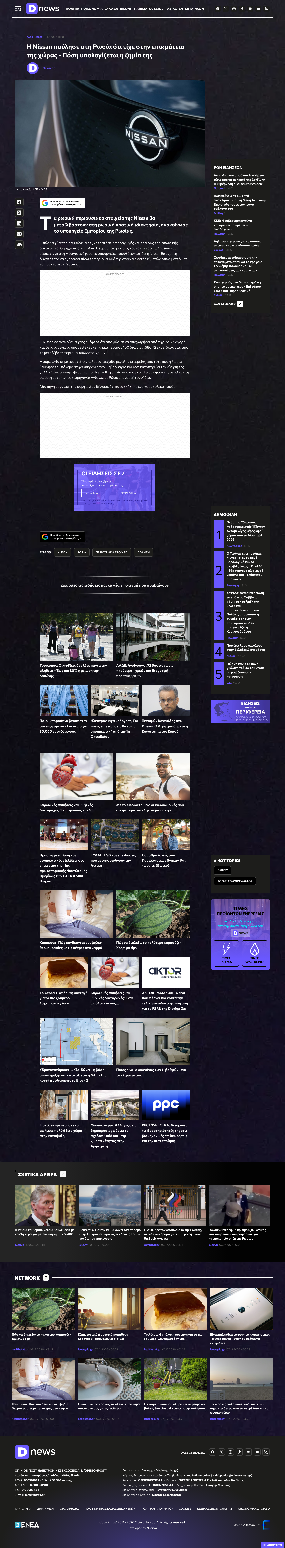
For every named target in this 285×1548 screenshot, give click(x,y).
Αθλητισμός (234, 545)
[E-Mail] (19, 234)
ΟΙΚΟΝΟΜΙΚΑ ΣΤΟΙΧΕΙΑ (254, 1508)
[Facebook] (19, 202)
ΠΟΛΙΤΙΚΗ (74, 8)
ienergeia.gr (85, 1349)
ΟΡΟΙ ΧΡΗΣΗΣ (69, 1508)
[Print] (19, 244)
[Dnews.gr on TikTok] (242, 9)
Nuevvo (152, 1528)
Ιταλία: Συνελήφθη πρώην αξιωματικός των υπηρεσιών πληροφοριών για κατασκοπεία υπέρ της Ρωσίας (237, 1234)
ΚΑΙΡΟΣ (222, 870)
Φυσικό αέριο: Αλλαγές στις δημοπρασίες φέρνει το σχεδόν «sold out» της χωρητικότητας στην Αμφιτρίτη (113, 1135)
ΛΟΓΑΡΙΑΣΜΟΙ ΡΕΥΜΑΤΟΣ (234, 881)
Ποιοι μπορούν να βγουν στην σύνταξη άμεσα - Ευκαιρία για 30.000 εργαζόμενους (63, 726)
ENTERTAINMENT (192, 8)
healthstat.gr (20, 1349)
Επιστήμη (233, 585)
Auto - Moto (34, 36)
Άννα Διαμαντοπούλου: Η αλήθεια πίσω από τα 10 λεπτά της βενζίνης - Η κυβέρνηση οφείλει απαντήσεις (240, 179)
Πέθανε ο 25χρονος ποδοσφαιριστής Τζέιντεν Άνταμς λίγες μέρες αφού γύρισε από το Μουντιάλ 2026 (246, 530)
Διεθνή (218, 213)
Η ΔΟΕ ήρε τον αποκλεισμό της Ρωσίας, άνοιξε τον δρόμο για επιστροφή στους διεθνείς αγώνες (173, 1234)
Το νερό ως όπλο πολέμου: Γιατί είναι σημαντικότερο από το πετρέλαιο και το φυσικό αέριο (239, 1408)
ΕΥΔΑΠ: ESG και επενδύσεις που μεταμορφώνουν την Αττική (113, 860)
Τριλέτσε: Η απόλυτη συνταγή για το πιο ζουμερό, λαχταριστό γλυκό (63, 998)
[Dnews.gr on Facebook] (218, 9)
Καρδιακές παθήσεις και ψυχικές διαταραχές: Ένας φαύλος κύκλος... (112, 998)
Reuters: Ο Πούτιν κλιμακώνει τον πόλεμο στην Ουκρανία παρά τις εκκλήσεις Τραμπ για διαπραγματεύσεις (110, 1234)
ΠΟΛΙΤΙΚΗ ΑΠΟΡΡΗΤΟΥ (157, 1508)
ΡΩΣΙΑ (81, 552)
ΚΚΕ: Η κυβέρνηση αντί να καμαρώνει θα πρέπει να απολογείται (233, 225)
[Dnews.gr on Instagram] (234, 9)
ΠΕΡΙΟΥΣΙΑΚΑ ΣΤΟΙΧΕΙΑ (112, 552)
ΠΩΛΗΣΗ (143, 552)
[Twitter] (19, 212)
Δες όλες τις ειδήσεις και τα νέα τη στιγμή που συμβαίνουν (115, 585)
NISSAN (62, 552)
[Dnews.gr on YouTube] (258, 9)
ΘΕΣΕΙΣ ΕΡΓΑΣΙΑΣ (163, 8)
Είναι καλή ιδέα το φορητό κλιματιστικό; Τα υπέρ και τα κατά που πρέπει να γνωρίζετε (240, 1338)
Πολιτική (219, 188)
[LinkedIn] (19, 223)
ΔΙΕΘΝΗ (126, 8)
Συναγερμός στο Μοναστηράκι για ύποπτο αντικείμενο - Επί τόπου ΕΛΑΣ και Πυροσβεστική (239, 286)
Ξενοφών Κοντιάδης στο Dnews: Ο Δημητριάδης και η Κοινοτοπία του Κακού (165, 726)
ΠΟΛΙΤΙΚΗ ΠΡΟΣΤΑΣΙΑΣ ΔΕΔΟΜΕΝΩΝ (110, 1508)
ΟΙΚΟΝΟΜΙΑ (93, 8)
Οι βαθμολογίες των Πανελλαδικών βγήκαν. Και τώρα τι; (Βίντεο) (164, 860)
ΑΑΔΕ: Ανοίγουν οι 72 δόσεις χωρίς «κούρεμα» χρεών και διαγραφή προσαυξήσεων (144, 670)
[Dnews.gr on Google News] (250, 9)
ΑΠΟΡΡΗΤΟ (274, 1545)
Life (229, 682)
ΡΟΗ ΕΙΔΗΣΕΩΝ (228, 167)
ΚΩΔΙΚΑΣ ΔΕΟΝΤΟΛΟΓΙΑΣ (214, 1508)
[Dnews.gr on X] (226, 9)
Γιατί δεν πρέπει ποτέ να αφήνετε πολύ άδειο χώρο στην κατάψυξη (61, 1130)
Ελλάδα (219, 249)
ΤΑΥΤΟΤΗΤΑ (23, 1508)
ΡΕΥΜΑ (226, 953)
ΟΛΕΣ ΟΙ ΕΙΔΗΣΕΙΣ (193, 1452)
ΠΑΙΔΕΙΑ (140, 8)
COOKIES (185, 1508)
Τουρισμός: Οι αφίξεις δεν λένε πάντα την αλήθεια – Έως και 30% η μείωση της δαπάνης (73, 670)
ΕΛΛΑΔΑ (111, 8)
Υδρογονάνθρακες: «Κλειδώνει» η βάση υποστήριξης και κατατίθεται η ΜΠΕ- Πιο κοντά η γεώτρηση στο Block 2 (73, 1074)
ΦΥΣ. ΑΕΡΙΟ (254, 953)
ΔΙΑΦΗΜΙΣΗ (45, 1508)
